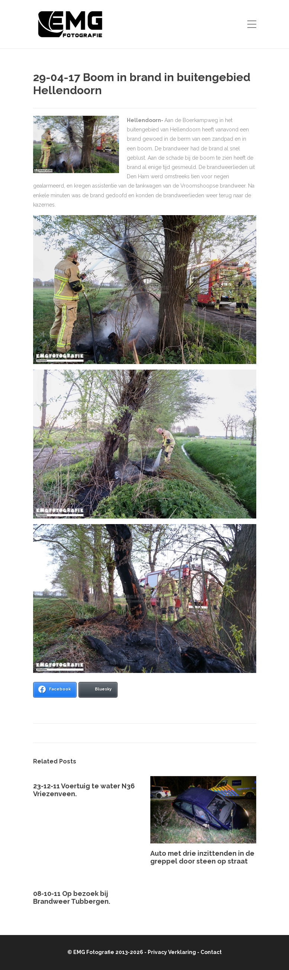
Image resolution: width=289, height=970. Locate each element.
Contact (211, 952)
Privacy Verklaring (172, 952)
